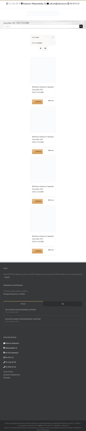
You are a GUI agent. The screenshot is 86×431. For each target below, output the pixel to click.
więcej (7, 277)
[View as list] (45, 48)
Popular (23, 304)
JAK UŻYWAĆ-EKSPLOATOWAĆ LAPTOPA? (20, 309)
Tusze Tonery (8, 371)
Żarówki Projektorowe (11, 375)
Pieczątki (6, 377)
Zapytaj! (38, 102)
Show (37, 43)
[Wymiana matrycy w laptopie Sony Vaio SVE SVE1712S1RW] (43, 70)
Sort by (35, 37)
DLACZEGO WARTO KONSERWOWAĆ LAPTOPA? (23, 319)
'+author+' (40, 425)
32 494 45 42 (9, 367)
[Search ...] (41, 26)
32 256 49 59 (14, 3)
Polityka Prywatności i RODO (14, 294)
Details (52, 100)
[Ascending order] (53, 37)
